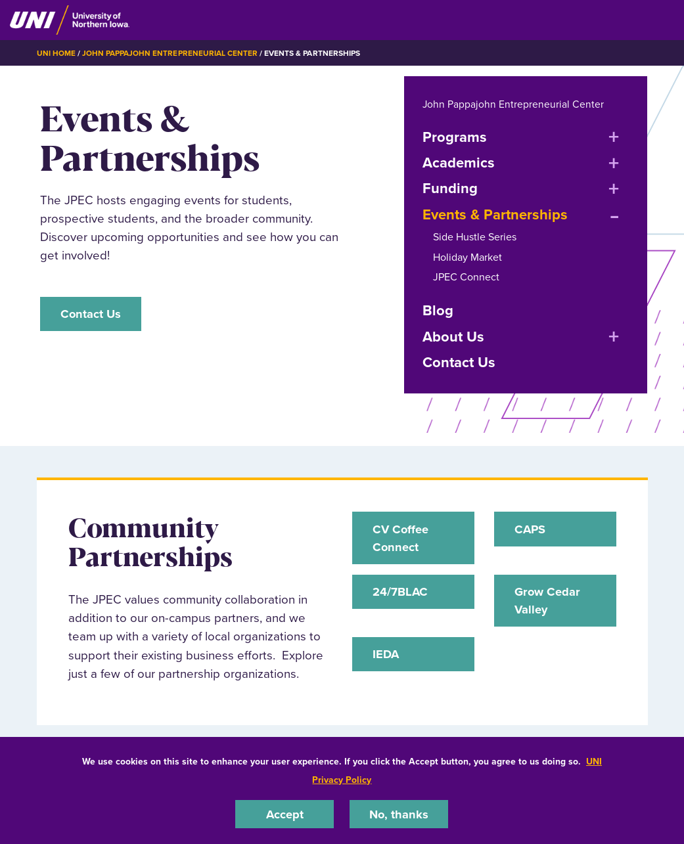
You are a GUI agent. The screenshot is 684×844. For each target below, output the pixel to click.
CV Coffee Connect (401, 538)
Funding (450, 188)
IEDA (386, 657)
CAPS (531, 529)
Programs (454, 136)
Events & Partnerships (495, 214)
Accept (284, 813)
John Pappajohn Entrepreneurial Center (170, 53)
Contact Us (92, 313)
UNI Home (56, 53)
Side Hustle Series (474, 236)
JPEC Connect (466, 276)
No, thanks (399, 813)
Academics (458, 162)
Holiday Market (467, 256)
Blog (437, 310)
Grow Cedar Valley (548, 603)
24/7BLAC (401, 593)
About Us (453, 336)
